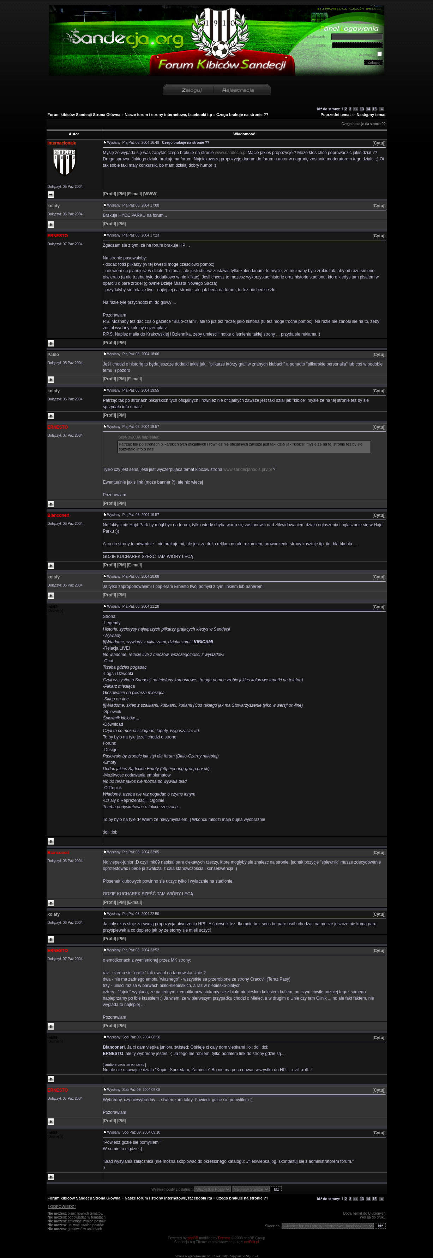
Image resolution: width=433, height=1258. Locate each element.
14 (368, 109)
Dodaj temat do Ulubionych (364, 1213)
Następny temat (371, 114)
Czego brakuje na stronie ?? (242, 114)
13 (362, 109)
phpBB (192, 1238)
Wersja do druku (373, 1217)
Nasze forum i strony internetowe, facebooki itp (168, 114)
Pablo (53, 354)
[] (379, 143)
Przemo (224, 1238)
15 (375, 109)
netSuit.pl (251, 1242)
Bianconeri (59, 515)
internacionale (62, 143)
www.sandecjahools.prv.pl (247, 469)
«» (355, 109)
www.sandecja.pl (230, 152)
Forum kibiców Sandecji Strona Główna (84, 114)
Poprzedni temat (335, 114)
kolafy (54, 205)
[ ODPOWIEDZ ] (62, 1206)
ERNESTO (58, 235)
